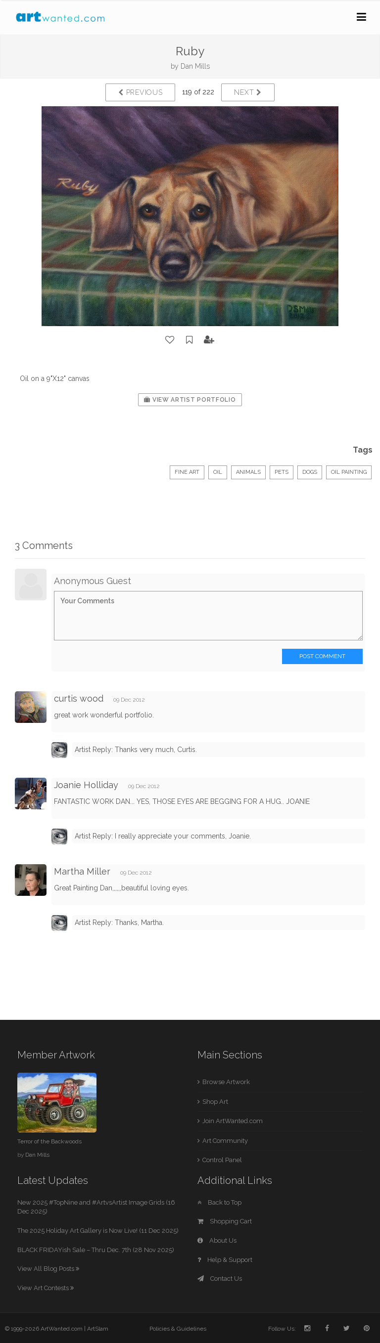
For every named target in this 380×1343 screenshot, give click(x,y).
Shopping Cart (224, 1221)
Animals (248, 472)
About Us (217, 1240)
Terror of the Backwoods (49, 1141)
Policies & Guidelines (177, 1328)
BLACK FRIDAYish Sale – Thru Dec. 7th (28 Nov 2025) (95, 1250)
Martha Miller (82, 871)
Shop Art (215, 1101)
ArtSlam (97, 1328)
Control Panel (222, 1160)
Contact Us (219, 1278)
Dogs (309, 472)
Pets (281, 472)
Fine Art (187, 472)
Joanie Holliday (86, 785)
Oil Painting (349, 472)
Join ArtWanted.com (232, 1121)
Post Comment (322, 656)
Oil (217, 472)
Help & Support (224, 1259)
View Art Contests (45, 1288)
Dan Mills (195, 66)
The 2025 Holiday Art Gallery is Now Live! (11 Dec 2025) (98, 1230)
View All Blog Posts (48, 1268)
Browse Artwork (226, 1082)
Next (247, 92)
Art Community (225, 1140)
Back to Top (219, 1202)
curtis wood (78, 698)
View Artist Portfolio (190, 399)
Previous (140, 92)
